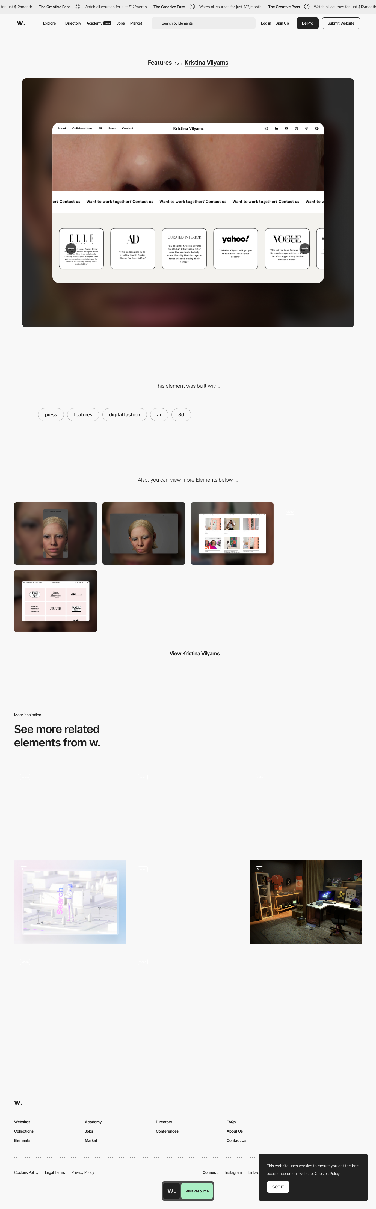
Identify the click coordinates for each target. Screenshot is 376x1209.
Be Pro (307, 23)
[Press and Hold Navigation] (188, 808)
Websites (22, 1121)
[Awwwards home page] (171, 1191)
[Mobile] (55, 533)
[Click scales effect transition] (306, 808)
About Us (235, 1131)
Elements (22, 1140)
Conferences (167, 1131)
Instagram (233, 1172)
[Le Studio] (306, 902)
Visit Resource (197, 1191)
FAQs (231, 1121)
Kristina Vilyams (206, 63)
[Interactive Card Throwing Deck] (188, 900)
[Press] (232, 533)
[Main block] (70, 810)
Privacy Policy (83, 1172)
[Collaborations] (55, 601)
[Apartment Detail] (188, 994)
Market (136, 23)
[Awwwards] (21, 23)
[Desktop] (143, 533)
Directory (73, 23)
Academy (99, 23)
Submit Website (341, 23)
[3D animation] (70, 902)
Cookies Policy (26, 1172)
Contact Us (236, 1140)
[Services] (320, 533)
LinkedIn (255, 1172)
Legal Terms (55, 1172)
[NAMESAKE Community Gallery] (70, 995)
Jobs (121, 23)
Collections (24, 1131)
